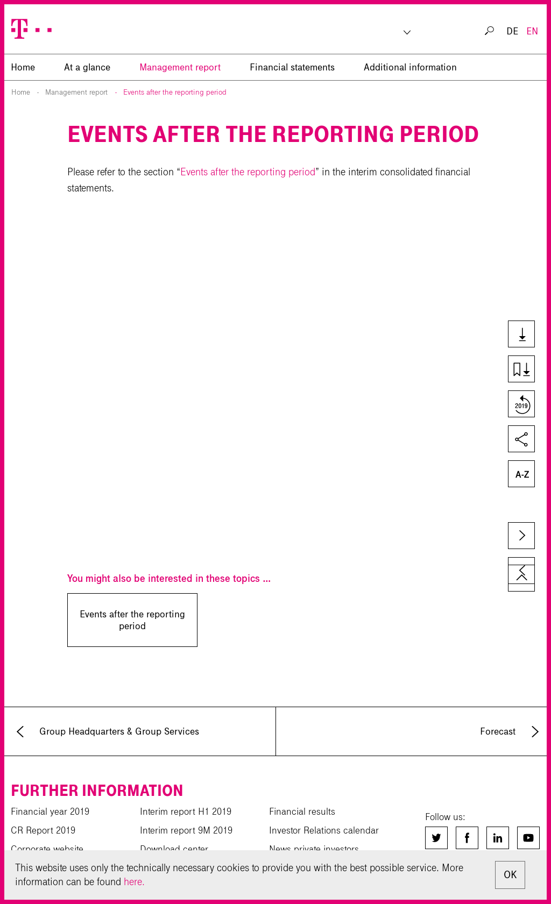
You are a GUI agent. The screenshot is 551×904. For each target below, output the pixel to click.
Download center (174, 849)
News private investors (314, 849)
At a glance (87, 67)
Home (20, 92)
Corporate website (47, 849)
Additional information (410, 67)
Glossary (520, 475)
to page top (521, 578)
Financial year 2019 (50, 811)
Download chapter (520, 370)
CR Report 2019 (43, 830)
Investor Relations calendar (324, 830)
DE (512, 31)
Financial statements (292, 67)
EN (532, 31)
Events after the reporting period (175, 92)
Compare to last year (520, 405)
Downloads (520, 335)
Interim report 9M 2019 (186, 830)
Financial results (302, 811)
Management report (180, 67)
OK (510, 875)
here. (134, 881)
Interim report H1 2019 (185, 811)
